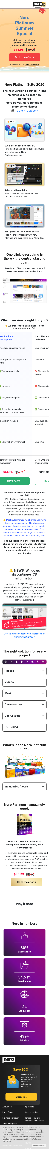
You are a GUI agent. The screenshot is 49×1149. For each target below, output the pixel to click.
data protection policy (27, 1134)
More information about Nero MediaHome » (24, 633)
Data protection (31, 1112)
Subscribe (21, 1097)
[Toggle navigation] (5, 5)
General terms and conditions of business (34, 1119)
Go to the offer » (24, 57)
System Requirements (32, 64)
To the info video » (26, 110)
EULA (27, 1126)
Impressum (29, 1107)
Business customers (10, 1118)
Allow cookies (39, 1146)
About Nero (7, 1107)
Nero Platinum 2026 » (24, 637)
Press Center (8, 1112)
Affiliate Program (9, 1123)
